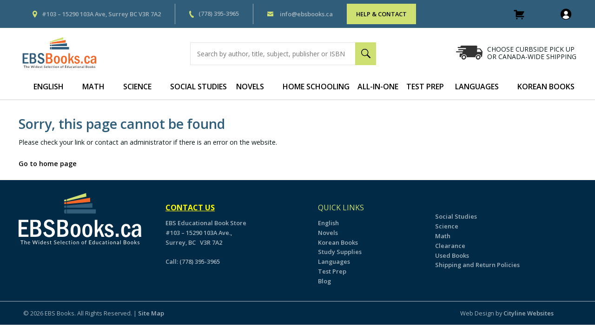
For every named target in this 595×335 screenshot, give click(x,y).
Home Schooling (316, 86)
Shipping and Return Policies (477, 265)
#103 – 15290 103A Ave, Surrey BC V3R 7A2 (101, 14)
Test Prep (425, 86)
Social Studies (198, 86)
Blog (324, 281)
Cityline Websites (528, 313)
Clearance (450, 245)
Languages (477, 86)
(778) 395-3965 (218, 13)
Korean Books (546, 86)
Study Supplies (340, 252)
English (48, 86)
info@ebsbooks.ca (306, 14)
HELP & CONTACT (381, 14)
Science (137, 86)
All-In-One (377, 86)
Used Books (452, 255)
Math (93, 86)
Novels (250, 86)
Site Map (151, 313)
